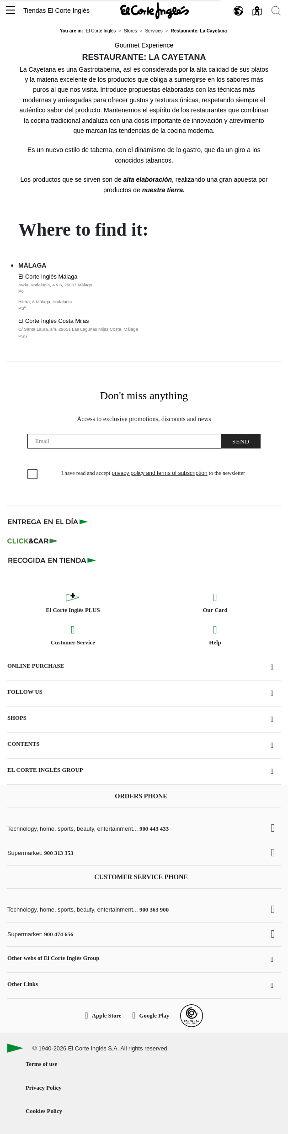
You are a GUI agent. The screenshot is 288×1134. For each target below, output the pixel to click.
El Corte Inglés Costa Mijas (131, 328)
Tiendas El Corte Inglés (56, 10)
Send (241, 441)
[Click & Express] (48, 521)
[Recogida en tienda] (52, 560)
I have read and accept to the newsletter (153, 473)
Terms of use (41, 1064)
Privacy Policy (44, 1088)
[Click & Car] (32, 541)
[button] (10, 10)
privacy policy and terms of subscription (159, 473)
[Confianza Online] (191, 1015)
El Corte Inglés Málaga (131, 292)
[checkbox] (32, 474)
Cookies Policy (44, 1111)
